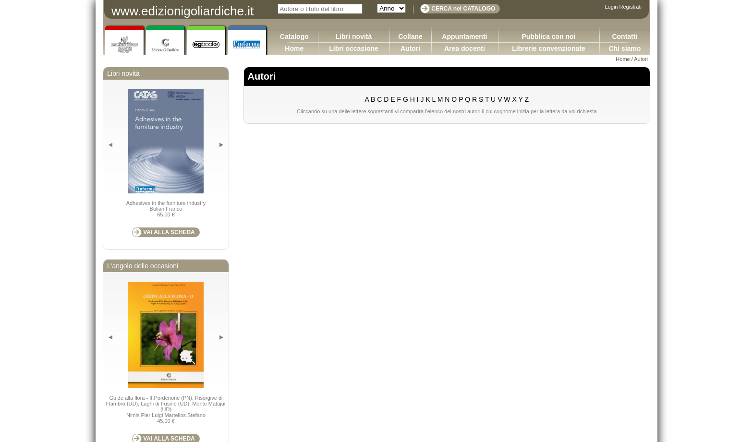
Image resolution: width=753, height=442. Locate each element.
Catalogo (294, 36)
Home (294, 48)
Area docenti (464, 48)
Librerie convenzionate (548, 48)
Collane (410, 36)
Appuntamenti (464, 36)
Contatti (624, 36)
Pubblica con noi (548, 36)
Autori (410, 48)
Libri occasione (353, 48)
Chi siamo (624, 48)
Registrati (630, 7)
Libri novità (354, 36)
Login (611, 7)
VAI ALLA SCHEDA (169, 232)
